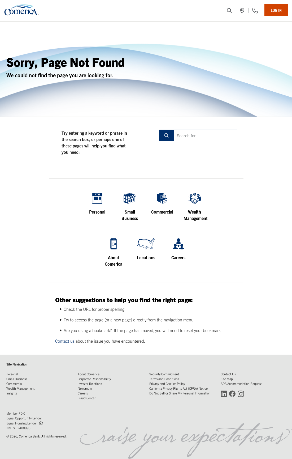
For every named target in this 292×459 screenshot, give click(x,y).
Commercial (14, 383)
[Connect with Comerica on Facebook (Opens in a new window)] (232, 393)
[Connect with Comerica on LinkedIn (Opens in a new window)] (224, 393)
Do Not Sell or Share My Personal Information (180, 393)
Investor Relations (90, 383)
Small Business (16, 379)
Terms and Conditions (164, 379)
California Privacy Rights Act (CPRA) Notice (178, 388)
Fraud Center (86, 398)
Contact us (65, 340)
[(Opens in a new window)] (242, 10)
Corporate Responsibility (94, 379)
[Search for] (206, 135)
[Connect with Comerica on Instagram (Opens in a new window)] (241, 393)
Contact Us (228, 374)
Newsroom (85, 388)
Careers (83, 393)
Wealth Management (20, 388)
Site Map (227, 379)
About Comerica (88, 374)
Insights (11, 393)
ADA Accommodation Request (241, 383)
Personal (12, 374)
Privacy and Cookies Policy (167, 383)
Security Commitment (164, 374)
